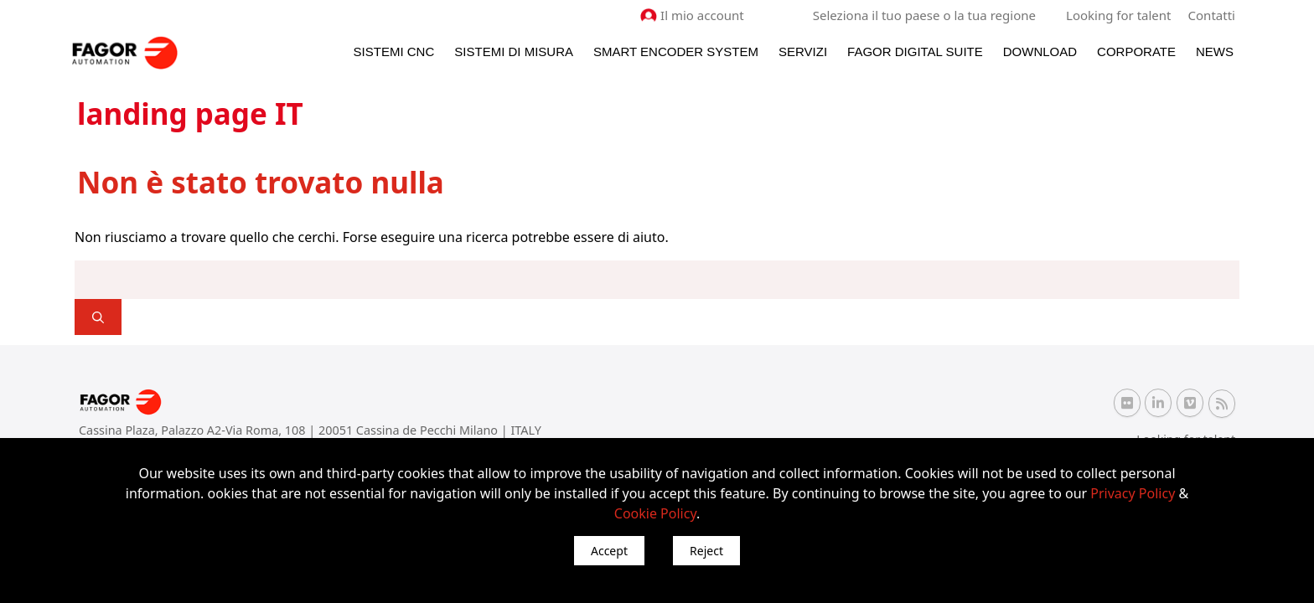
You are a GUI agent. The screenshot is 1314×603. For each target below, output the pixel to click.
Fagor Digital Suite (915, 51)
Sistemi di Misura (513, 51)
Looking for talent (1118, 15)
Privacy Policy (1132, 493)
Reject (706, 551)
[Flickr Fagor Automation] (1127, 403)
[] (98, 317)
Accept (609, 551)
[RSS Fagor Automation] (1221, 403)
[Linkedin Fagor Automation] (1158, 403)
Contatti (1211, 15)
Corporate (1136, 51)
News (1215, 51)
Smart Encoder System (675, 51)
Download (1040, 51)
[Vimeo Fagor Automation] (1190, 403)
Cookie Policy (655, 513)
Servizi (803, 51)
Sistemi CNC (394, 51)
